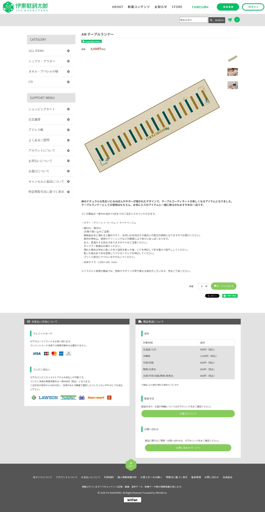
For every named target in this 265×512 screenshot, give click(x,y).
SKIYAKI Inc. (161, 492)
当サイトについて (42, 477)
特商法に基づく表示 (177, 477)
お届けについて (39, 171)
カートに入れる (223, 286)
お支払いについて (40, 160)
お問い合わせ (212, 477)
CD (31, 81)
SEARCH (217, 20)
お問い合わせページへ (188, 447)
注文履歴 (34, 119)
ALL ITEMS (36, 50)
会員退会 (227, 477)
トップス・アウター (42, 61)
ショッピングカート (42, 109)
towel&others (92, 41)
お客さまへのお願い (151, 477)
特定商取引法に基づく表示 (46, 191)
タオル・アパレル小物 (43, 71)
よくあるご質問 (39, 140)
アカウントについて (42, 150)
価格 (83, 49)
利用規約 (109, 477)
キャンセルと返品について (46, 181)
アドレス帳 (36, 129)
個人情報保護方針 (127, 477)
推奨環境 (196, 477)
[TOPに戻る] (131, 463)
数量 (191, 286)
